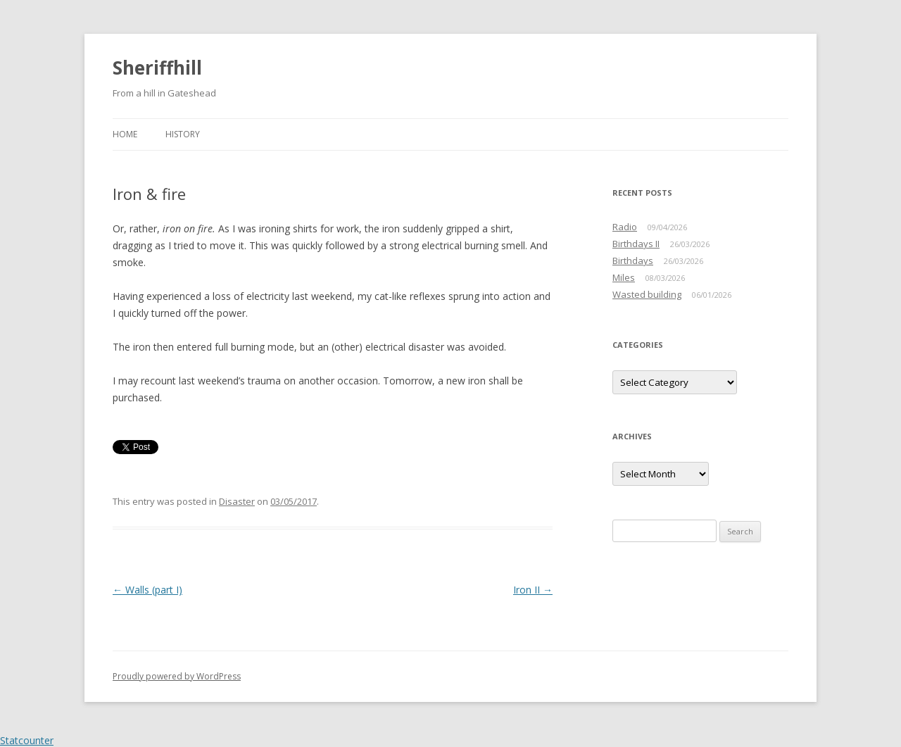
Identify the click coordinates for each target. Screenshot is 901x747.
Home (125, 134)
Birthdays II (636, 243)
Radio (624, 226)
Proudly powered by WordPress (177, 676)
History (182, 134)
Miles (623, 277)
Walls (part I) (147, 589)
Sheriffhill (157, 67)
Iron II (533, 589)
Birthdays (632, 260)
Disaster (237, 501)
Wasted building (646, 294)
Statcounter (26, 740)
